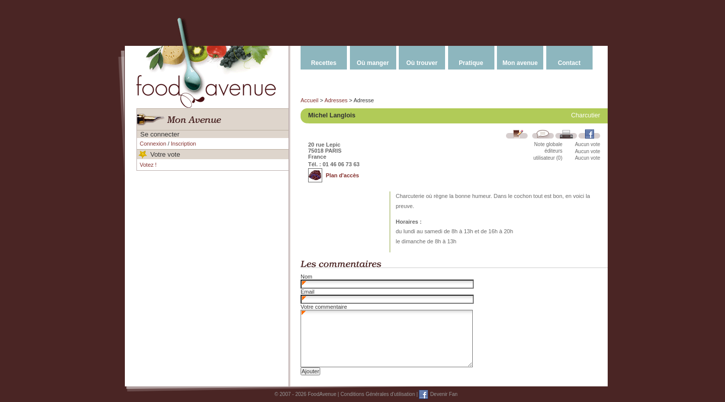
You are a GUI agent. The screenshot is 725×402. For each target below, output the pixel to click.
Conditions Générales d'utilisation (377, 394)
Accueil (309, 100)
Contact (569, 62)
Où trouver (422, 62)
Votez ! (148, 165)
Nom (306, 277)
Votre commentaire (324, 307)
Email (308, 292)
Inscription (183, 144)
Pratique (471, 62)
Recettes (323, 62)
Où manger (373, 62)
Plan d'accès (342, 175)
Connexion (153, 144)
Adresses (335, 100)
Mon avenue (520, 62)
